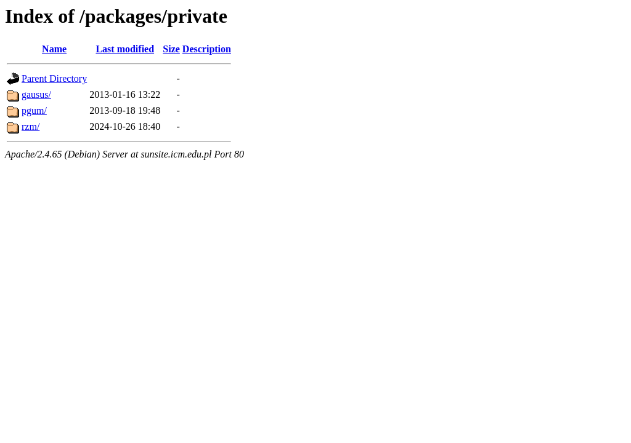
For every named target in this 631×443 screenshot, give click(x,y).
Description (206, 49)
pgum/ (34, 110)
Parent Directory (54, 78)
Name (54, 49)
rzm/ (30, 126)
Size (171, 49)
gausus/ (36, 94)
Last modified (125, 49)
